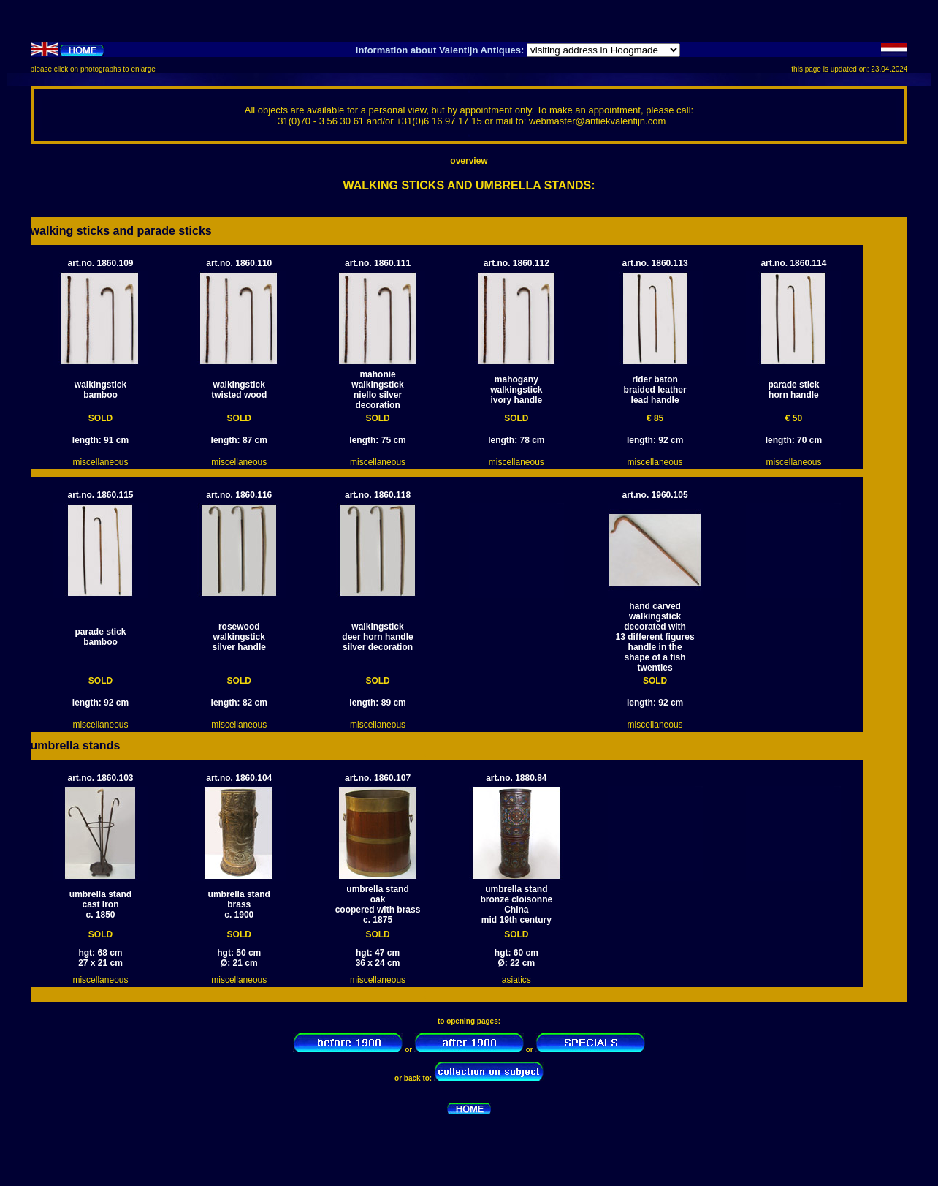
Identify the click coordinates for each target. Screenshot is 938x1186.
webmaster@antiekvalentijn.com (597, 121)
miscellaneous (100, 462)
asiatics (516, 980)
